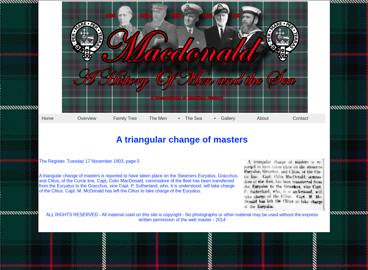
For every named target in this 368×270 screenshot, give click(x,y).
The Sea (193, 118)
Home (48, 118)
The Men (158, 118)
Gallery (228, 118)
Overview (87, 118)
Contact (300, 118)
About (263, 118)
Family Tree (125, 118)
